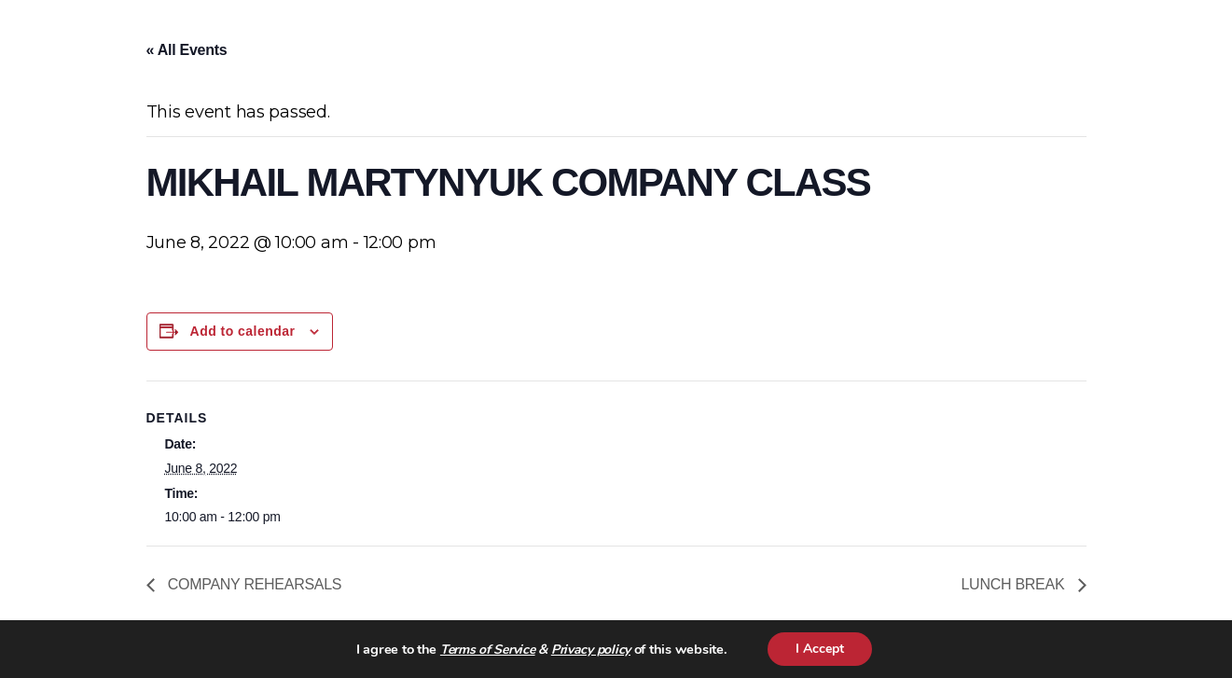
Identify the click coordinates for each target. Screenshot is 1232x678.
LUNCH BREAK (1014, 584)
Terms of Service (487, 649)
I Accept (820, 648)
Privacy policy (590, 649)
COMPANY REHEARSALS (253, 584)
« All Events (187, 50)
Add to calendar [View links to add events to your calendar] (243, 331)
